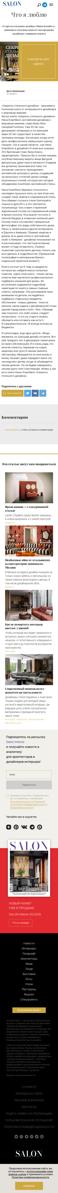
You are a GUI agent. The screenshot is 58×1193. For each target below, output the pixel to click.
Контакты (29, 1107)
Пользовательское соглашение (29, 1120)
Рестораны (29, 989)
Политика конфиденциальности (29, 1127)
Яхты (29, 979)
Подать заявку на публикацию (29, 1113)
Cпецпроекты (29, 999)
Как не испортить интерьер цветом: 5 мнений (24, 626)
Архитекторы (29, 958)
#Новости (10, 523)
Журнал (29, 994)
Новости (29, 943)
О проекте (29, 1087)
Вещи (29, 963)
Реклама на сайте (29, 1093)
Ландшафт (29, 953)
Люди (29, 968)
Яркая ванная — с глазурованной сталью (26, 508)
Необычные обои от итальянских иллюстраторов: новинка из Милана (27, 563)
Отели (29, 984)
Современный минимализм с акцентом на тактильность (24, 690)
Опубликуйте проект (29, 1010)
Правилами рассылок (22, 807)
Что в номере (20, 922)
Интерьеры (29, 948)
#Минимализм (36, 720)
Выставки (29, 974)
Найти (39, 5)
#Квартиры (22, 720)
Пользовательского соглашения (27, 801)
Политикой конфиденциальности (28, 804)
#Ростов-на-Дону (13, 723)
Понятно (29, 1186)
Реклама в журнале (29, 1100)
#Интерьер (10, 651)
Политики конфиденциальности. (30, 1177)
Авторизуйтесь (12, 430)
